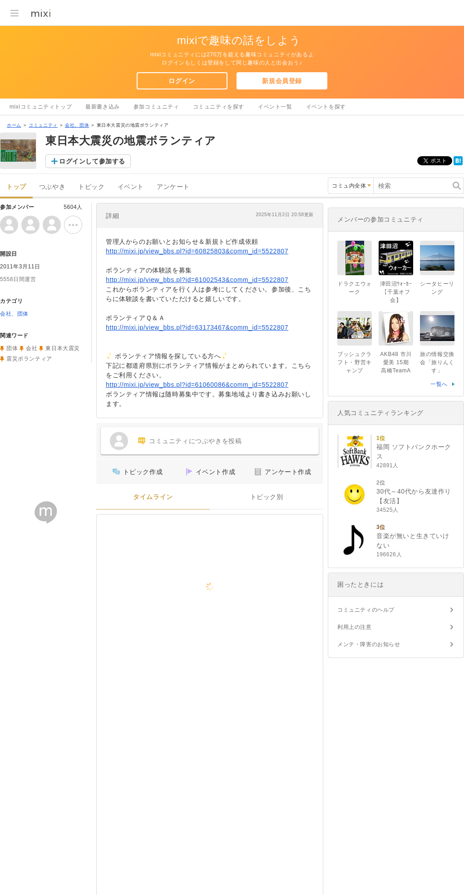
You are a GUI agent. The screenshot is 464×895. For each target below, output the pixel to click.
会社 (31, 348)
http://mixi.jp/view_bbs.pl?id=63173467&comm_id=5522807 (197, 327)
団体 (12, 348)
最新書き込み (102, 107)
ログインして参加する (92, 161)
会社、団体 (77, 125)
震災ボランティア (29, 359)
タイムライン (153, 497)
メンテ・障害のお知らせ (368, 644)
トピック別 (266, 497)
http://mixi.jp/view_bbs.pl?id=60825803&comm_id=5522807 (197, 251)
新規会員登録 (282, 80)
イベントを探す (326, 107)
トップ (16, 186)
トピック (91, 186)
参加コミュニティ (156, 107)
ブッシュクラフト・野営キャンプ (354, 362)
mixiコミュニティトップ (41, 107)
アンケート (173, 186)
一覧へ (439, 384)
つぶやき (52, 186)
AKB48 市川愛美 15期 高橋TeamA (397, 362)
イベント (131, 186)
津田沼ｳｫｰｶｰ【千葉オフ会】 (396, 292)
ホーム (14, 125)
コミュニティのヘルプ (366, 610)
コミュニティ (43, 125)
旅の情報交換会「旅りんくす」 (437, 362)
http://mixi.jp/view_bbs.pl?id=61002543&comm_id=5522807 (197, 279)
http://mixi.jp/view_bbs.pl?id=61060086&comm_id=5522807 (197, 384)
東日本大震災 (62, 348)
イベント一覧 (275, 107)
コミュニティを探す (218, 107)
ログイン (181, 80)
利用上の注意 (354, 627)
